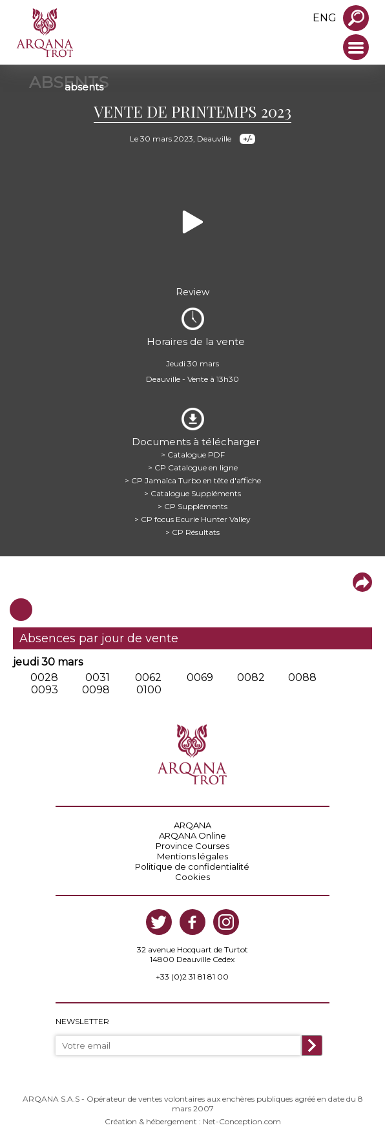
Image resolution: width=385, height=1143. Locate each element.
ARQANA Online (192, 835)
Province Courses (192, 846)
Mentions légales (192, 856)
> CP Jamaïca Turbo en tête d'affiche (193, 480)
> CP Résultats (192, 532)
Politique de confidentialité (192, 866)
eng (325, 18)
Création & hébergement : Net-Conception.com (193, 1121)
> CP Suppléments (192, 506)
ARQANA (192, 825)
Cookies (192, 877)
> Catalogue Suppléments (192, 493)
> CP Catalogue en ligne (193, 467)
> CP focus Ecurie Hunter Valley (192, 519)
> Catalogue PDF (193, 454)
